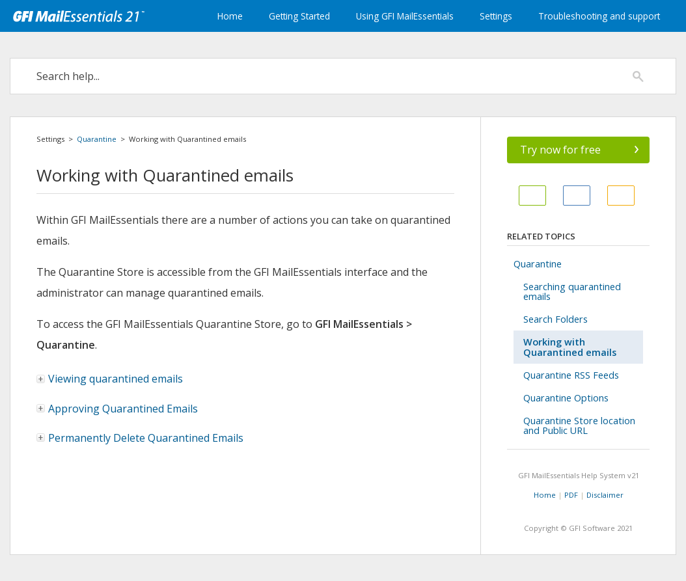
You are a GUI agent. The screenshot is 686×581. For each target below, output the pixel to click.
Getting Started (299, 16)
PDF (571, 495)
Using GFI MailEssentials (405, 16)
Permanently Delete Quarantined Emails (145, 438)
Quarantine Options (566, 398)
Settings (496, 16)
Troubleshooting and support (599, 16)
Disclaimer (605, 495)
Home (230, 16)
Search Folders (555, 319)
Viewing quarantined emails (110, 379)
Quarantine (97, 139)
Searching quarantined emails (572, 291)
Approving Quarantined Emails (123, 408)
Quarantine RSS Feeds (571, 375)
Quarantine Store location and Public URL (579, 425)
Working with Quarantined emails (569, 347)
